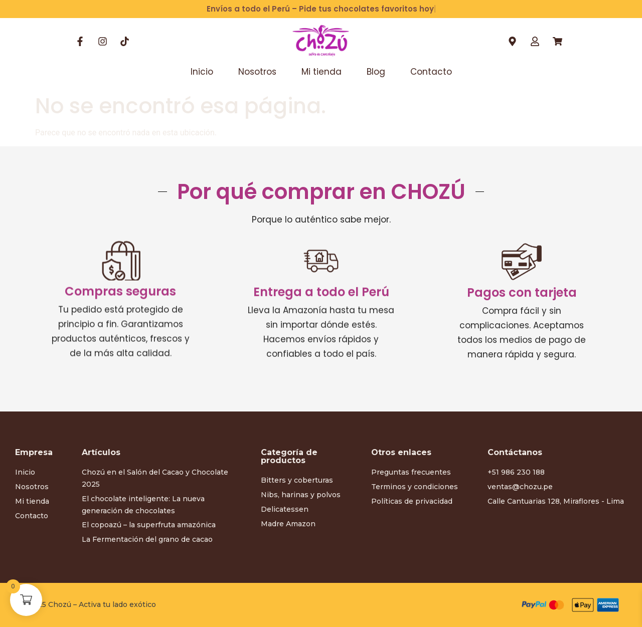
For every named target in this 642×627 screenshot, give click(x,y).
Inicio (202, 72)
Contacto (431, 72)
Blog (376, 72)
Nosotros (257, 72)
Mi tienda (321, 72)
